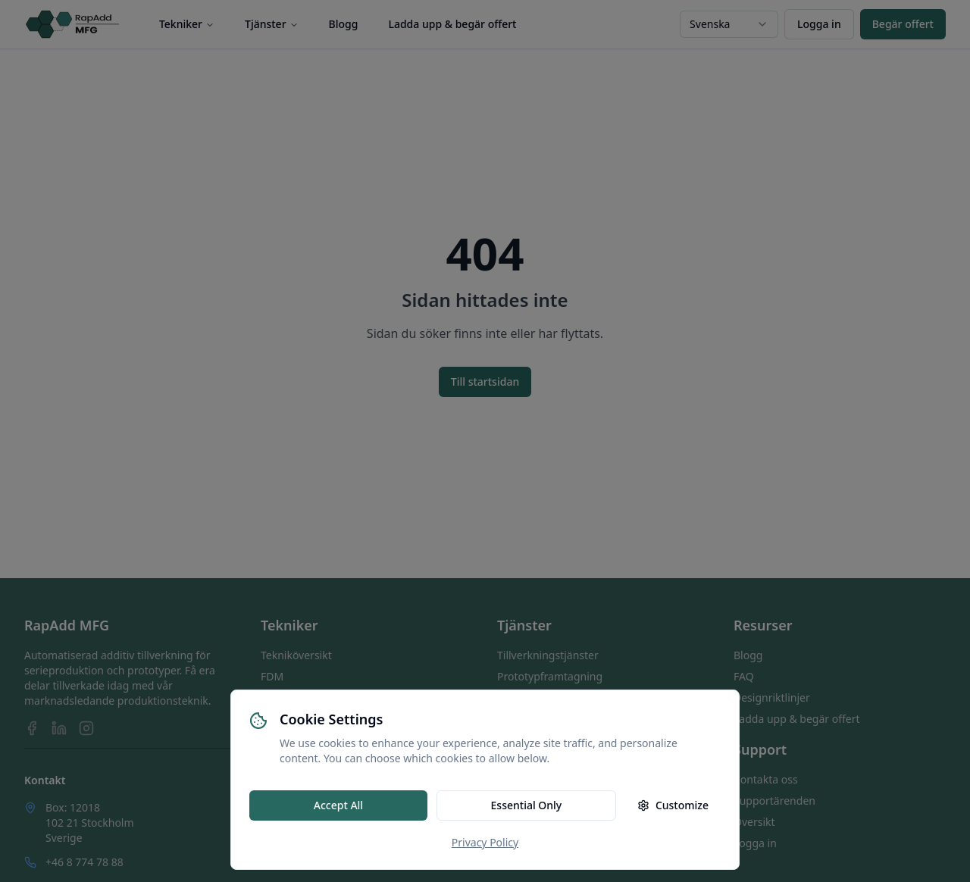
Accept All (338, 805)
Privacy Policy (485, 842)
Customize (673, 805)
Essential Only (526, 805)
